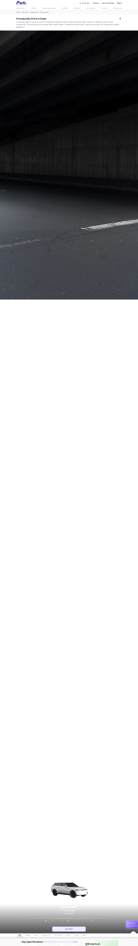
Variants (68, 935)
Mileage (27, 935)
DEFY (19, 935)
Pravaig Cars (34, 12)
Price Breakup (58, 935)
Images (76, 935)
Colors (36, 935)
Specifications (46, 935)
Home (18, 12)
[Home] (21, 3)
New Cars (25, 12)
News (84, 935)
